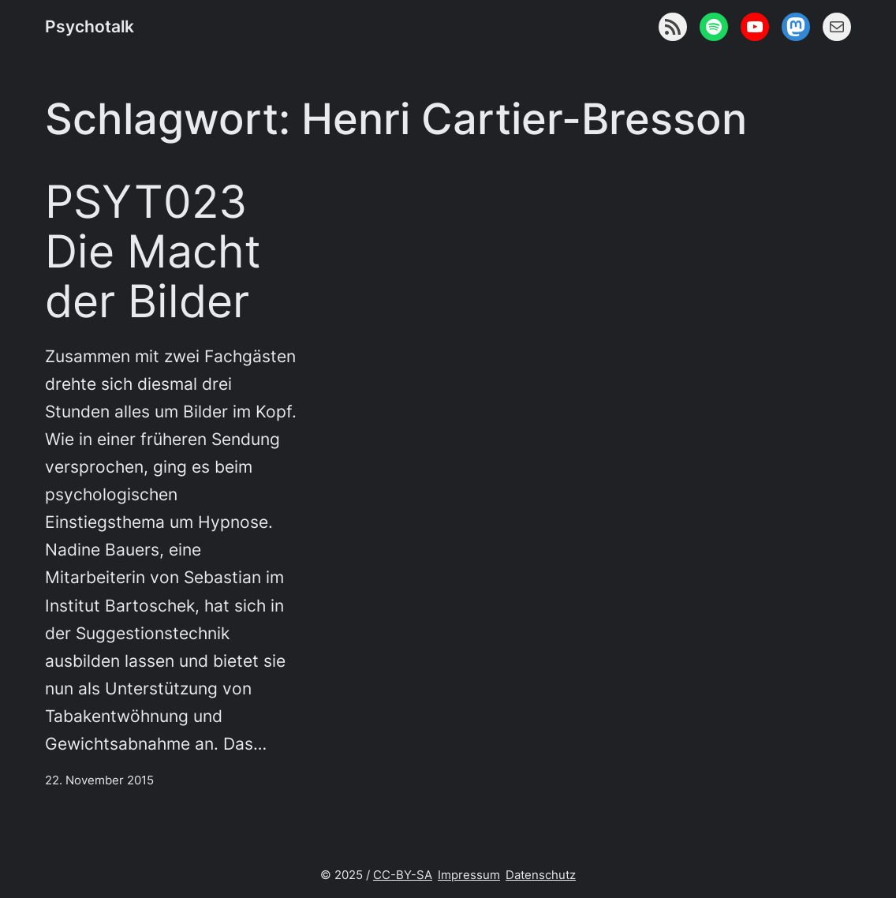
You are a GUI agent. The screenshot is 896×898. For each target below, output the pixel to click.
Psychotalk (89, 26)
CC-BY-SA (402, 874)
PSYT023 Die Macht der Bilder (153, 252)
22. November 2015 (99, 780)
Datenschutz (541, 874)
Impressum (469, 874)
